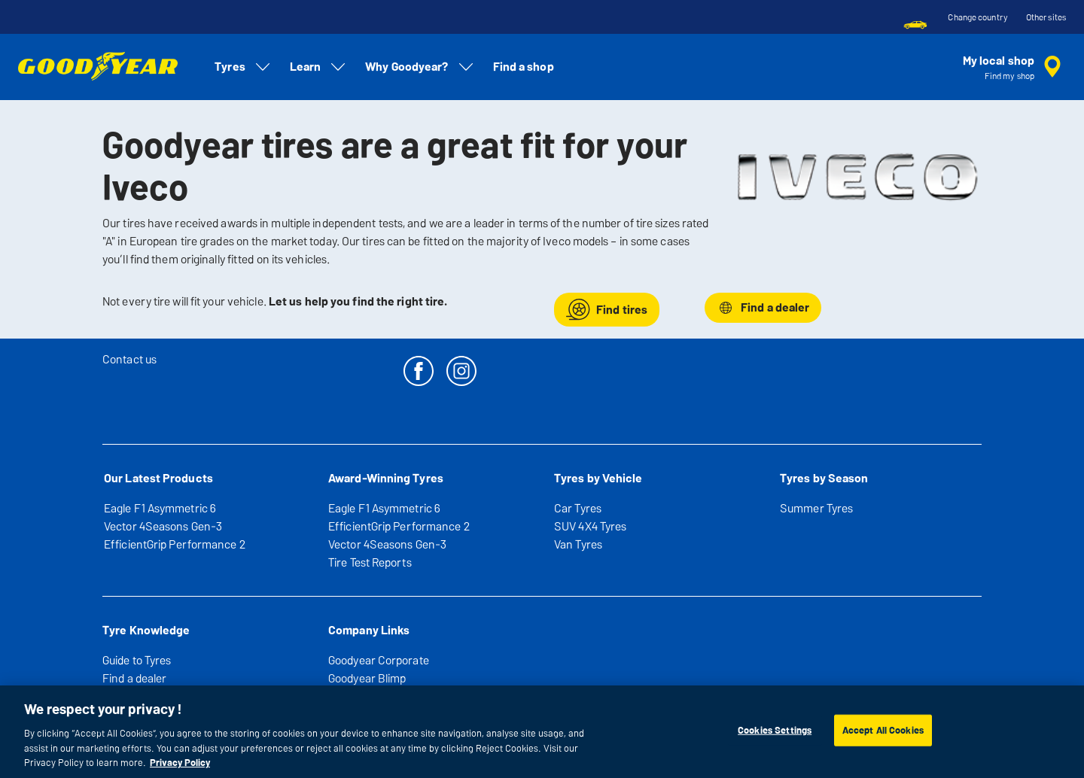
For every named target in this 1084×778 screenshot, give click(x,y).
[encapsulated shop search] (1014, 67)
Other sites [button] (1046, 17)
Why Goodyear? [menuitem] (419, 67)
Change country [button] (977, 17)
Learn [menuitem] (319, 67)
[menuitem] (915, 24)
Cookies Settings (774, 730)
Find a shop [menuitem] (523, 66)
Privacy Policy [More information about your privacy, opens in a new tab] (180, 762)
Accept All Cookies (883, 730)
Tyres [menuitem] (243, 67)
